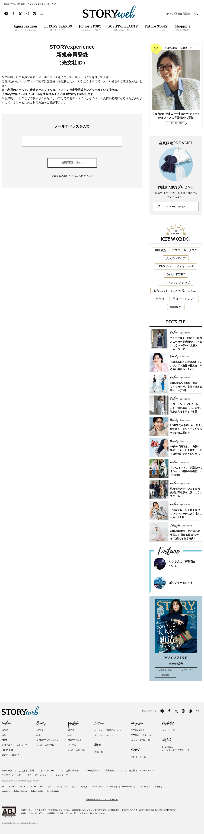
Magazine (137, 723)
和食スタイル (69, 787)
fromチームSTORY (11, 755)
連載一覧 (98, 752)
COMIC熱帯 (112, 787)
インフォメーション (49, 770)
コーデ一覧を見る (174, 123)
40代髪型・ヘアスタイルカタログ (176, 250)
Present (135, 749)
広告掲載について (113, 770)
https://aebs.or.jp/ (97, 813)
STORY (33, 787)
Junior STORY (176, 274)
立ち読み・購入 (165, 670)
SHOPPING (7, 750)
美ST (50, 787)
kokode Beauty (20, 791)
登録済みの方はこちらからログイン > (72, 176)
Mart (42, 787)
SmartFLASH (97, 787)
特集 (4, 735)
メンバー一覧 (168, 730)
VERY (22, 787)
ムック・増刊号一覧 (140, 740)
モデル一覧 (7, 770)
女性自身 (83, 787)
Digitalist (168, 723)
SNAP (5, 740)
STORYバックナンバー (142, 735)
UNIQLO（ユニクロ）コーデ (176, 266)
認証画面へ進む (72, 162)
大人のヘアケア (176, 258)
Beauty (41, 723)
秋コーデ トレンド (184, 298)
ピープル (72, 745)
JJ (3, 787)
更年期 (160, 298)
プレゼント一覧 (138, 757)
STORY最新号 (138, 730)
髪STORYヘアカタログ (47, 740)
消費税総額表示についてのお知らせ (102, 799)
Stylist (166, 739)
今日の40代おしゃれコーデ (14, 745)
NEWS (5, 730)
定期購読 (165, 675)
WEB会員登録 (92, 770)
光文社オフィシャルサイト (141, 770)
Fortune (98, 723)
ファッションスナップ (176, 282)
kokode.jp (6, 791)
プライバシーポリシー (38, 775)
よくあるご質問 (26, 770)
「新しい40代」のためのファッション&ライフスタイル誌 (29, 4)
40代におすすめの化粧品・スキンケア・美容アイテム (177, 290)
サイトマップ (61, 775)
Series (97, 744)
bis (58, 787)
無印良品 (175, 306)
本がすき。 (160, 787)
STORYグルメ (74, 740)
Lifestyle (73, 723)
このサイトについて (11, 775)
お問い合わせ (72, 770)
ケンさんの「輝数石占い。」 (108, 730)
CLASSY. (12, 787)
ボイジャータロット (181, 582)
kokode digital (53, 791)
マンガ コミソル (144, 787)
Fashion (6, 723)
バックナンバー (186, 670)
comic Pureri (127, 787)
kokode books (37, 791)
